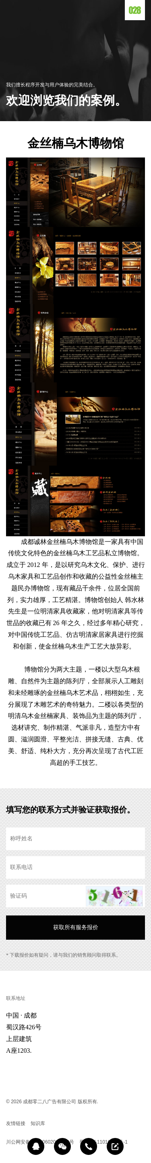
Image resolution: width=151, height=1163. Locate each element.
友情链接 (15, 1123)
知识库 (38, 1123)
